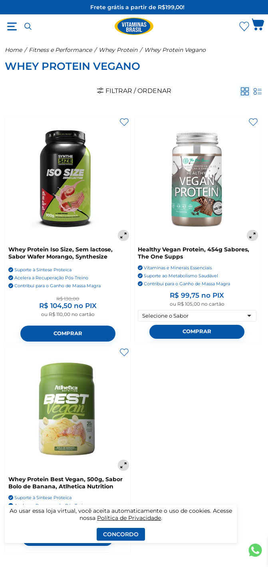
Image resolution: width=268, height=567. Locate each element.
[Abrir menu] (12, 26)
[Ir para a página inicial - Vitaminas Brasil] (134, 26)
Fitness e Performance (60, 49)
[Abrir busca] (28, 26)
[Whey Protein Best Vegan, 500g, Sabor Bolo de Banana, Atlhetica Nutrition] (68, 409)
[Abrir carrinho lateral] (258, 26)
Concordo (121, 534)
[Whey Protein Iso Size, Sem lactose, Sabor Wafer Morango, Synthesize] (68, 179)
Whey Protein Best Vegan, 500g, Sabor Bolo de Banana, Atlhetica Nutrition (65, 483)
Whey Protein (118, 49)
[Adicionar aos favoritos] (124, 122)
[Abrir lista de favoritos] (244, 26)
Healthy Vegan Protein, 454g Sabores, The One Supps (193, 253)
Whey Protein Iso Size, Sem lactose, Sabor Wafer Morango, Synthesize (60, 253)
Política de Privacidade (129, 518)
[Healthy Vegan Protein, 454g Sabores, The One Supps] (197, 179)
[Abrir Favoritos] (244, 27)
